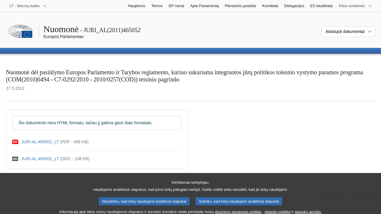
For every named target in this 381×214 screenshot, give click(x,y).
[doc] (51, 159)
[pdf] (50, 142)
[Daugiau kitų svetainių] (355, 6)
